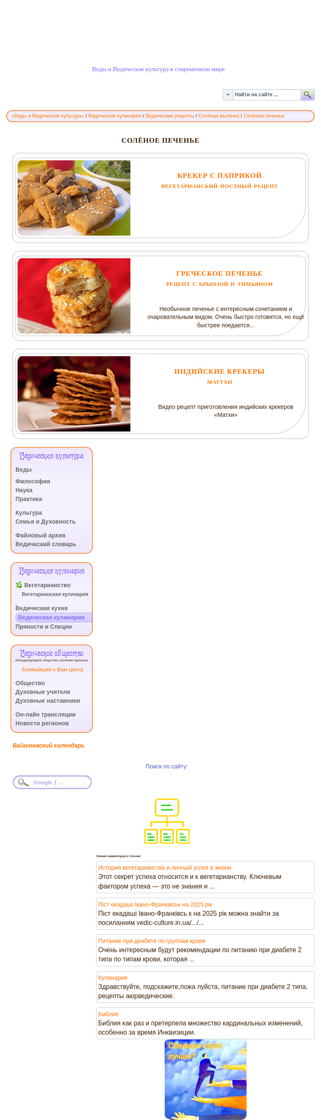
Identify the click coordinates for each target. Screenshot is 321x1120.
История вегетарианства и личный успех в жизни (164, 867)
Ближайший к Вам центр (53, 669)
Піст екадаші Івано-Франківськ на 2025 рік (155, 904)
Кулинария (112, 977)
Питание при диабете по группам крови (151, 941)
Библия (108, 1014)
